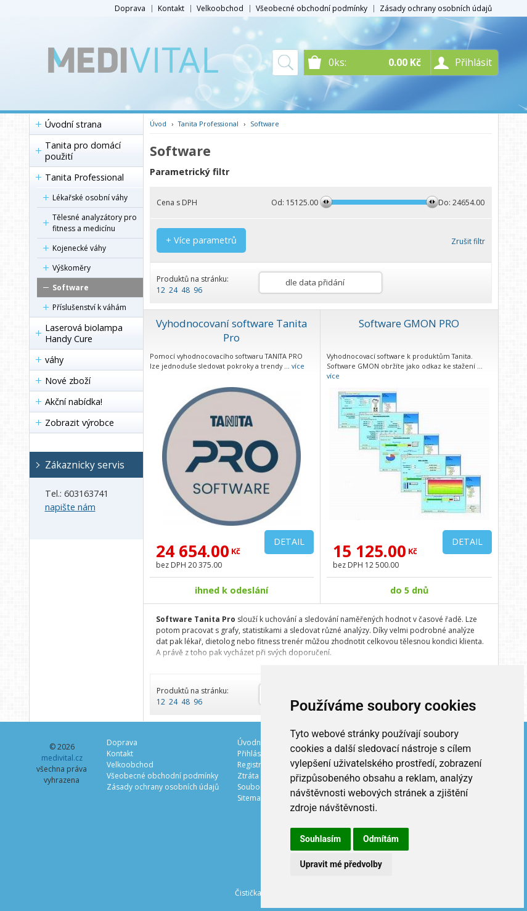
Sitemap (251, 798)
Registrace (255, 764)
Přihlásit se (256, 753)
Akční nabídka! (73, 401)
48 (185, 290)
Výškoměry (71, 268)
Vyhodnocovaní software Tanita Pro (231, 330)
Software (70, 287)
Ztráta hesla (258, 775)
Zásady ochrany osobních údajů (436, 8)
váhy (54, 360)
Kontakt (171, 8)
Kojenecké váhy (79, 248)
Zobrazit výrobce (79, 422)
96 (198, 290)
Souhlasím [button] (320, 839)
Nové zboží (68, 380)
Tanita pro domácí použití (83, 150)
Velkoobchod (220, 8)
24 (173, 290)
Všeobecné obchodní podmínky (311, 8)
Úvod (158, 123)
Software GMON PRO (409, 323)
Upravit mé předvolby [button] (341, 864)
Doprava (130, 8)
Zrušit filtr (468, 241)
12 (161, 290)
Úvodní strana (73, 124)
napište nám (70, 507)
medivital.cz (62, 758)
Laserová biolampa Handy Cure (84, 333)
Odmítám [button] (381, 839)
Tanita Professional (84, 177)
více (298, 365)
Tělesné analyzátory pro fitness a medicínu (94, 223)
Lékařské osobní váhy (90, 197)
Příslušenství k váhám (89, 307)
